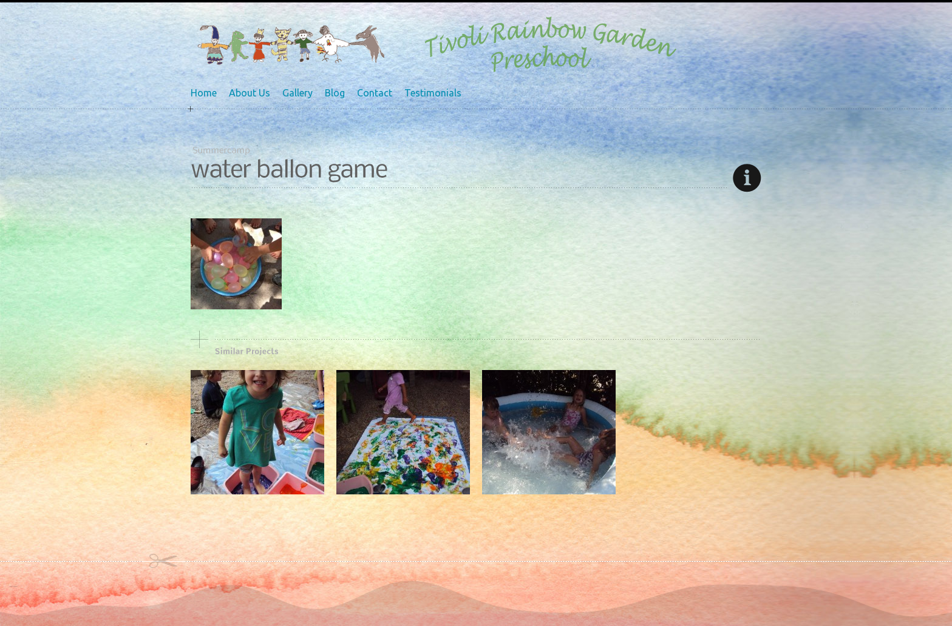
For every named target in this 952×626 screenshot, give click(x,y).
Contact (374, 92)
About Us (249, 92)
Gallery (297, 92)
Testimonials (432, 92)
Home (204, 92)
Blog (335, 92)
